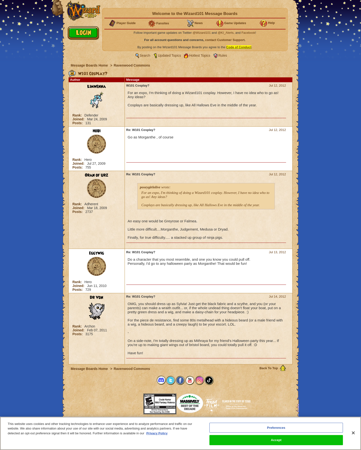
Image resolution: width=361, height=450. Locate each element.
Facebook (248, 32)
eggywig (96, 253)
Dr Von (96, 297)
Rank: (78, 115)
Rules (222, 55)
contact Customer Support (225, 40)
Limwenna (96, 86)
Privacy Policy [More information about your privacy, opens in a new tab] (156, 435)
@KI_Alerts (226, 32)
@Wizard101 (202, 32)
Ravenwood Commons (132, 65)
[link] (131, 402)
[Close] (353, 434)
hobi (96, 131)
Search (145, 55)
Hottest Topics (199, 55)
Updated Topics (169, 55)
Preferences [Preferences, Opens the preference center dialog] (276, 429)
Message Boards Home (90, 65)
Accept (276, 442)
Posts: (78, 123)
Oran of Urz (96, 175)
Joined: (79, 119)
